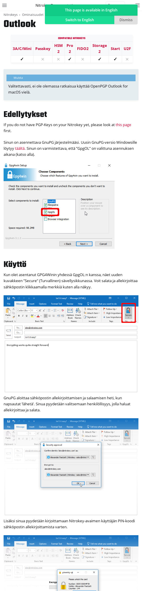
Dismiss (126, 19)
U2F (127, 48)
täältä (20, 148)
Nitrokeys (11, 14)
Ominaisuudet (33, 14)
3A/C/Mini (22, 48)
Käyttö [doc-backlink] (15, 264)
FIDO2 (83, 48)
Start (115, 48)
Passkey (42, 48)
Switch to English (79, 19)
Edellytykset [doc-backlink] (25, 114)
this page (123, 124)
